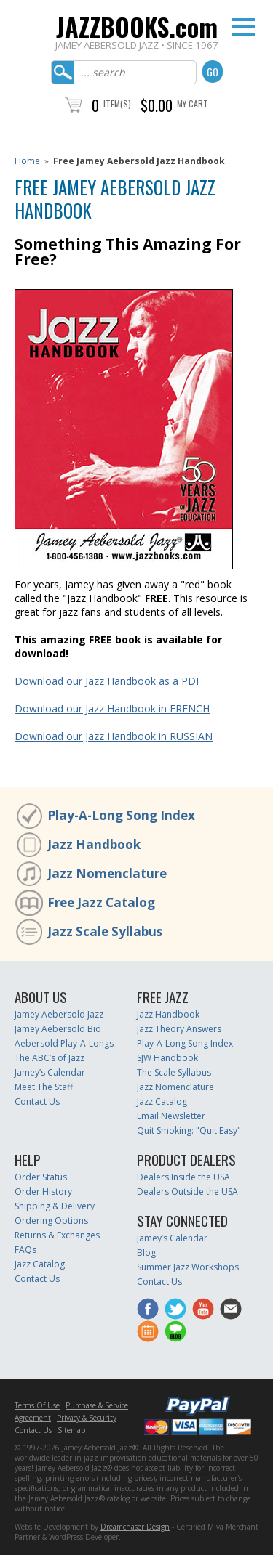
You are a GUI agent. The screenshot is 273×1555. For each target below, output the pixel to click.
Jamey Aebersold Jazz (59, 1014)
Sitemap (71, 1430)
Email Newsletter (171, 1116)
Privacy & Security (86, 1418)
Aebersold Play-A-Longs (64, 1043)
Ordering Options (51, 1220)
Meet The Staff (44, 1087)
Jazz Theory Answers (179, 1029)
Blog (146, 1252)
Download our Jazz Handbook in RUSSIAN (114, 736)
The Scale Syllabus (174, 1072)
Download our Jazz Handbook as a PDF (108, 681)
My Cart (192, 103)
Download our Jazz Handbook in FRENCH (112, 708)
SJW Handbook (167, 1058)
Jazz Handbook (94, 844)
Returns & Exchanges (57, 1235)
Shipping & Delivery (55, 1206)
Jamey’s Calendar (50, 1072)
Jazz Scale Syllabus (104, 931)
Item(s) (117, 103)
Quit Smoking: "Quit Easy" (189, 1130)
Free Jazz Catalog (101, 902)
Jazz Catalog (162, 1101)
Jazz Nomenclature (107, 873)
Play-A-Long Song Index (121, 815)
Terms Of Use (37, 1405)
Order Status (41, 1177)
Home (27, 161)
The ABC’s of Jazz (49, 1058)
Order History (43, 1191)
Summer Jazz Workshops (188, 1267)
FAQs (25, 1249)
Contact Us (37, 1101)
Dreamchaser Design (135, 1527)
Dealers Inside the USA (183, 1177)
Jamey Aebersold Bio (58, 1029)
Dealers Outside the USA (187, 1191)
